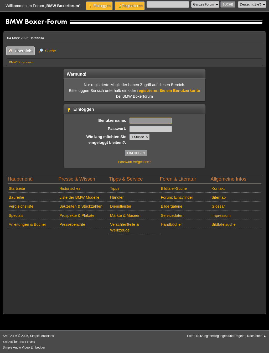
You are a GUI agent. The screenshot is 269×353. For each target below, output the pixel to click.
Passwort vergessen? (134, 162)
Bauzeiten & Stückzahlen (80, 206)
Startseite (17, 188)
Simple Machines (42, 336)
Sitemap (218, 197)
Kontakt (218, 188)
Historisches (69, 188)
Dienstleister (120, 206)
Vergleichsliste (21, 206)
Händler (117, 197)
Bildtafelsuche (223, 224)
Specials (16, 215)
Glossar (218, 206)
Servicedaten (172, 215)
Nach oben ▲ (256, 336)
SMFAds (8, 341)
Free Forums (27, 341)
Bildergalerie (171, 206)
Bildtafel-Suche (174, 188)
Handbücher (171, 224)
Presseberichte (72, 224)
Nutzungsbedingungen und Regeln (220, 336)
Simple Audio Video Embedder (24, 347)
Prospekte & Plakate (76, 215)
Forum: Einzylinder (177, 197)
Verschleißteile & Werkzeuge (124, 227)
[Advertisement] (134, 273)
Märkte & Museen (125, 215)
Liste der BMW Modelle (79, 197)
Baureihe (16, 197)
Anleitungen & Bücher (27, 224)
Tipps (114, 188)
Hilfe (190, 336)
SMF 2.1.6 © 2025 (15, 336)
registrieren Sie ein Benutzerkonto (168, 90)
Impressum (221, 215)
